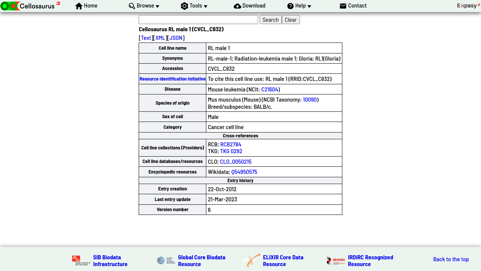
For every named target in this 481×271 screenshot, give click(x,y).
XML (160, 37)
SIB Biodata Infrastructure (110, 260)
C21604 (270, 89)
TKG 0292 (231, 150)
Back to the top (451, 259)
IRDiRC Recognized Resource (370, 260)
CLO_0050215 (235, 161)
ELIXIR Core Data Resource (283, 260)
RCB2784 (230, 144)
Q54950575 (244, 171)
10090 (310, 99)
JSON (175, 37)
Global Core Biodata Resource (201, 260)
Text (146, 37)
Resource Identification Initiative (172, 79)
